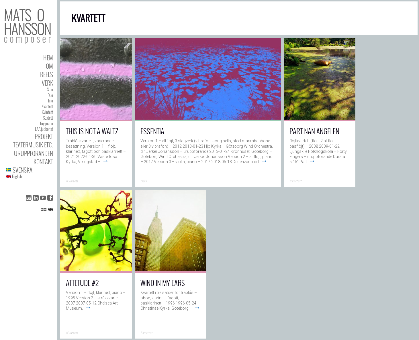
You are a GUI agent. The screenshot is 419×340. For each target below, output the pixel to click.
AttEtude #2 (82, 282)
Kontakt (43, 161)
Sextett (48, 118)
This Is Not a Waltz (92, 131)
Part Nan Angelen (314, 131)
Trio (50, 101)
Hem (48, 57)
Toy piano (46, 123)
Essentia (152, 131)
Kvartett (47, 106)
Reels (46, 74)
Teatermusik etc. (33, 144)
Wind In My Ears (162, 282)
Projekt (44, 136)
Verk (47, 82)
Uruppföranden (33, 153)
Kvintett (47, 112)
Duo (50, 95)
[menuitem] (29, 169)
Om (49, 66)
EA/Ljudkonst (44, 129)
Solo (50, 89)
